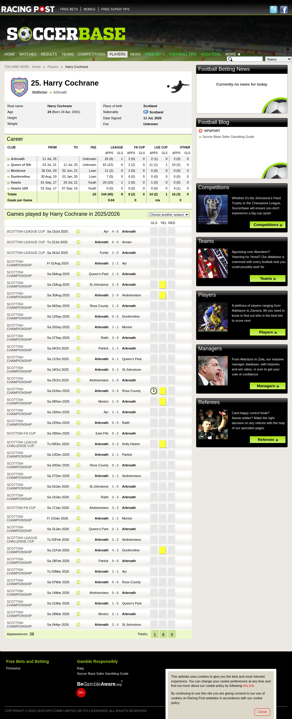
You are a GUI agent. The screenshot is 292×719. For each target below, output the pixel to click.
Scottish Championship (19, 263)
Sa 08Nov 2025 (58, 401)
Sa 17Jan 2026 (58, 507)
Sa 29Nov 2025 (58, 433)
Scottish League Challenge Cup (22, 443)
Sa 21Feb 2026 (58, 550)
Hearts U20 (19, 188)
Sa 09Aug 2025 (58, 274)
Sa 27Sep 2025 (58, 337)
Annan (127, 242)
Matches (28, 54)
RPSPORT (212, 131)
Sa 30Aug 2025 (58, 295)
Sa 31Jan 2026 (58, 529)
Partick (104, 348)
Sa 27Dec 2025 (58, 476)
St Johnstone (98, 284)
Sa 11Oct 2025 (58, 359)
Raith (105, 337)
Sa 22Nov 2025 (58, 422)
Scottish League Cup (26, 231)
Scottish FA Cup (21, 433)
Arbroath (60, 92)
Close (262, 712)
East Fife (102, 433)
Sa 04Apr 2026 (58, 624)
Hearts (16, 182)
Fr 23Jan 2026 (57, 518)
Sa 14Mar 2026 (58, 592)
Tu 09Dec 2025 (58, 444)
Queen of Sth (21, 164)
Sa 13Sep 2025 (58, 316)
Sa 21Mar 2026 (58, 603)
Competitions (91, 54)
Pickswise (13, 668)
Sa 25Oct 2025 (58, 380)
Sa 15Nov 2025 (58, 412)
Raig (80, 668)
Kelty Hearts (131, 444)
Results (49, 54)
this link (248, 685)
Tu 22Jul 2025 (57, 242)
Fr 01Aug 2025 (58, 263)
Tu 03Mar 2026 (58, 571)
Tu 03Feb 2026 (58, 539)
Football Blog (213, 122)
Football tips (182, 54)
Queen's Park (99, 274)
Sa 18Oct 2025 (58, 369)
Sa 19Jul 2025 (57, 231)
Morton (127, 327)
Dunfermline (20, 176)
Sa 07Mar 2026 (58, 582)
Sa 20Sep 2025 (58, 327)
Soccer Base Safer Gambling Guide (228, 136)
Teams (67, 54)
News (135, 54)
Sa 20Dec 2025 (58, 465)
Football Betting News (224, 69)
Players (117, 54)
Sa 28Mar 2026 (58, 614)
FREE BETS (69, 9)
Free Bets (155, 54)
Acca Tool (211, 54)
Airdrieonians (131, 295)
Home (9, 54)
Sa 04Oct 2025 (58, 348)
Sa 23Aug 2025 (58, 284)
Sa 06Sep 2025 (58, 306)
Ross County (99, 306)
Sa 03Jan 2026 (58, 486)
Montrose (18, 170)
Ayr (106, 231)
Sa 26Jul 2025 (57, 252)
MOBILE (89, 9)
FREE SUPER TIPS (115, 9)
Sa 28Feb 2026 (58, 561)
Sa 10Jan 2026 (58, 497)
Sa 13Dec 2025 (58, 454)
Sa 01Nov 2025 (58, 391)
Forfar (104, 252)
